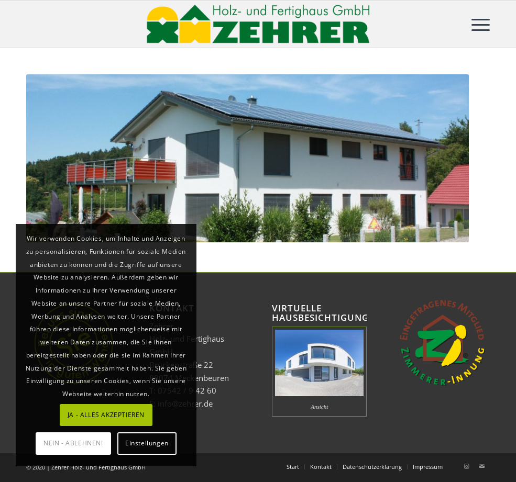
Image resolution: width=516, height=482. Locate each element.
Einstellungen (147, 443)
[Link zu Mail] (482, 466)
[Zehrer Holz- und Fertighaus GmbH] (258, 24)
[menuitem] (475, 24)
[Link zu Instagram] (466, 466)
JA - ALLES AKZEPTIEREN (106, 414)
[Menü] (475, 24)
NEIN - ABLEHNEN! (73, 443)
